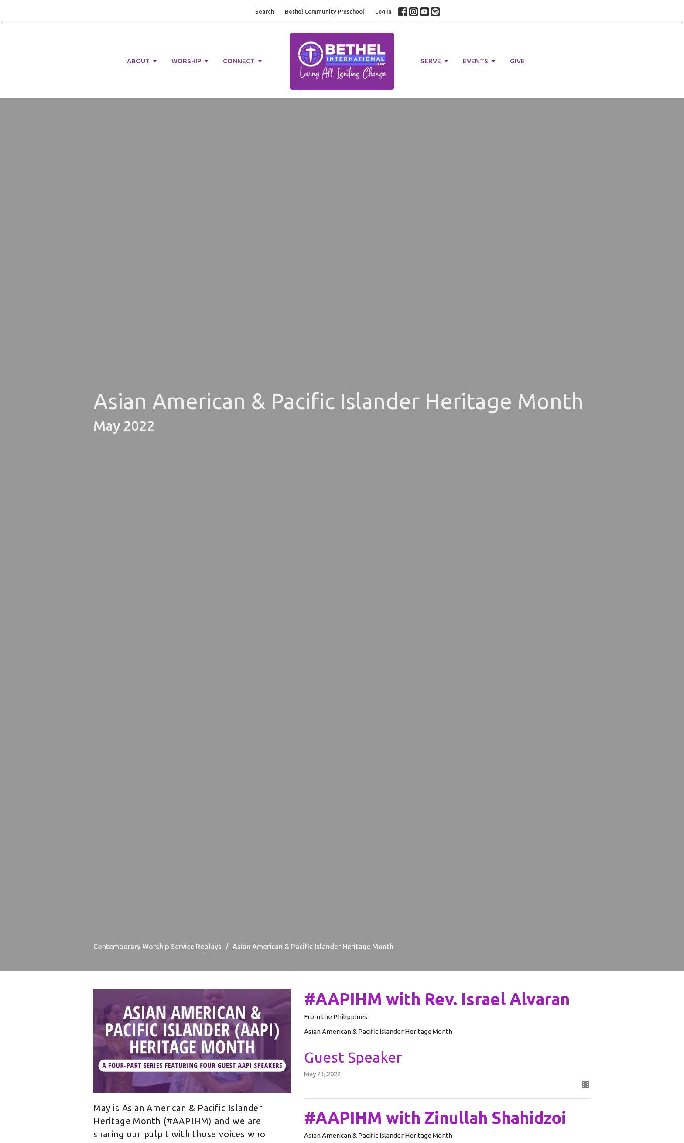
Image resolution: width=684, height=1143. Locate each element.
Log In (383, 11)
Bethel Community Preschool (324, 11)
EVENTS (480, 61)
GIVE (517, 61)
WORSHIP (190, 61)
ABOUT (142, 61)
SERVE (435, 61)
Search (264, 11)
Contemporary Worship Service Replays (157, 946)
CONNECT (243, 61)
